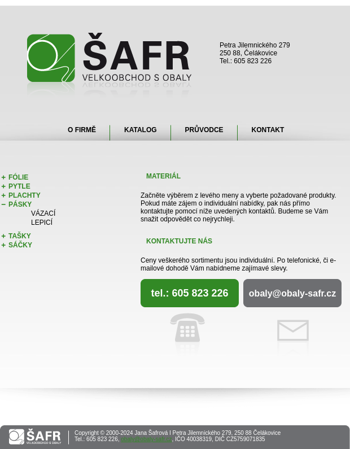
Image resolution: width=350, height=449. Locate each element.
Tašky (19, 236)
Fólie (18, 177)
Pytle (19, 186)
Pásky (20, 204)
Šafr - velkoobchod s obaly (110, 65)
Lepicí (42, 222)
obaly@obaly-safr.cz (292, 293)
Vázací (43, 213)
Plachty (24, 195)
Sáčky (20, 245)
